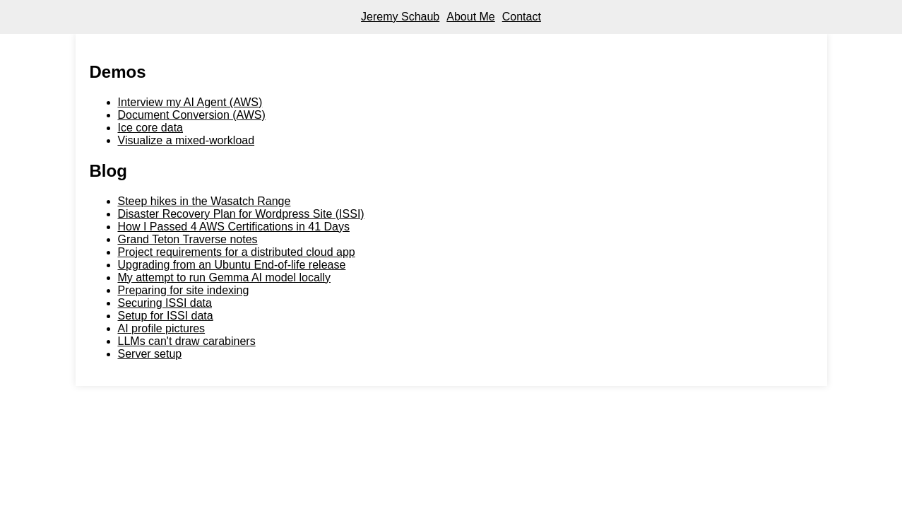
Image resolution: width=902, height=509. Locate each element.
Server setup (150, 354)
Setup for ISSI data (165, 316)
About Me (470, 17)
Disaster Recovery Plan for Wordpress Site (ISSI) (241, 214)
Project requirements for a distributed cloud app (236, 252)
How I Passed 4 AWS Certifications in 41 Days (234, 227)
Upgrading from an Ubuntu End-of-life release (232, 265)
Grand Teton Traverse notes (188, 239)
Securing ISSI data (165, 303)
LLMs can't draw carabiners (187, 341)
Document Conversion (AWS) (192, 115)
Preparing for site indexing (183, 290)
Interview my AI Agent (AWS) (190, 102)
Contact (521, 17)
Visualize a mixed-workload (186, 140)
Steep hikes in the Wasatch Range (204, 201)
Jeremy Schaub (400, 17)
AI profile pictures (162, 328)
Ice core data (151, 128)
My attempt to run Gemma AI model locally (224, 277)
